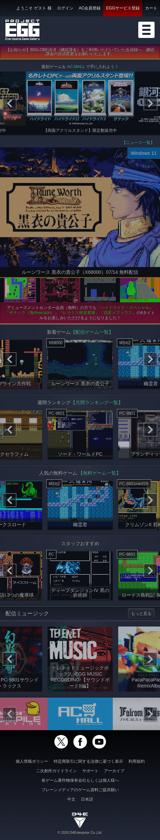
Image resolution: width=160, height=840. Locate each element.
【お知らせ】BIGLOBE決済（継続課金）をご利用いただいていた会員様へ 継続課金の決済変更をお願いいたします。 (80, 53)
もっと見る (141, 615)
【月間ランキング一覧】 (97, 404)
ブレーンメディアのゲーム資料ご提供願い (80, 790)
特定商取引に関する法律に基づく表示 (88, 761)
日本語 (87, 799)
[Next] (150, 104)
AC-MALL (76, 68)
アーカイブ (114, 771)
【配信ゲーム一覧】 (92, 333)
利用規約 (136, 761)
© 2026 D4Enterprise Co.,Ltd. (80, 833)
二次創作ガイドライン (56, 771)
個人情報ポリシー (32, 761)
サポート (90, 771)
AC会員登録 (90, 8)
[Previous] (9, 104)
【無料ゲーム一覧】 (99, 474)
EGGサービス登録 (123, 8)
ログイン (65, 8)
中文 (71, 799)
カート (151, 8)
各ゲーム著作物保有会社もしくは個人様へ (80, 780)
